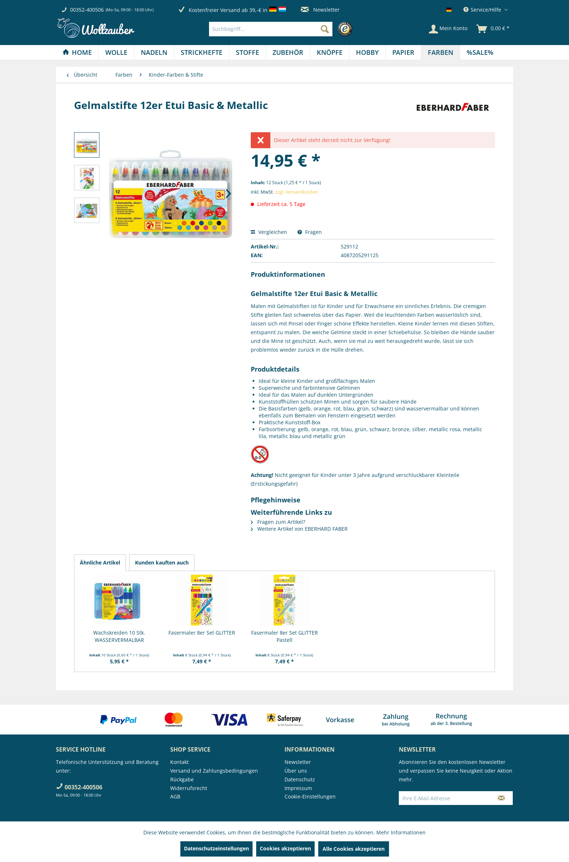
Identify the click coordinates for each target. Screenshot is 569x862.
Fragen (310, 231)
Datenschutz (299, 779)
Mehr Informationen (401, 832)
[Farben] (440, 52)
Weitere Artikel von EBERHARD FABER (299, 528)
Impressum (298, 788)
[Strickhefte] (201, 52)
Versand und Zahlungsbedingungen (214, 770)
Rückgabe (182, 779)
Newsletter (320, 9)
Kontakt (179, 761)
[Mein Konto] (448, 29)
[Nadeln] (154, 52)
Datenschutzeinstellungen (216, 848)
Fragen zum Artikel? (278, 521)
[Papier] (403, 52)
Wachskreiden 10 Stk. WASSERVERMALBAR (119, 636)
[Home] (77, 52)
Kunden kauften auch (162, 562)
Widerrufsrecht (188, 788)
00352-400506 (87, 9)
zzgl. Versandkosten (296, 192)
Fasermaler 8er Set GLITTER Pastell (284, 636)
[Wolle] (116, 52)
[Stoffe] (247, 52)
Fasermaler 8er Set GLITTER (201, 632)
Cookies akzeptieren (285, 848)
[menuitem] (282, 29)
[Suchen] (324, 29)
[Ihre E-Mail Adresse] (444, 798)
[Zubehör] (288, 52)
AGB (175, 796)
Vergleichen (269, 231)
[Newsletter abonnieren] (501, 798)
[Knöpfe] (329, 52)
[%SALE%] (480, 52)
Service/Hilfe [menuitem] (483, 9)
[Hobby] (367, 52)
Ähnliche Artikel (100, 562)
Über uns (295, 770)
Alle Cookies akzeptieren (354, 848)
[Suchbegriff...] (270, 29)
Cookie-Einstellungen (310, 796)
